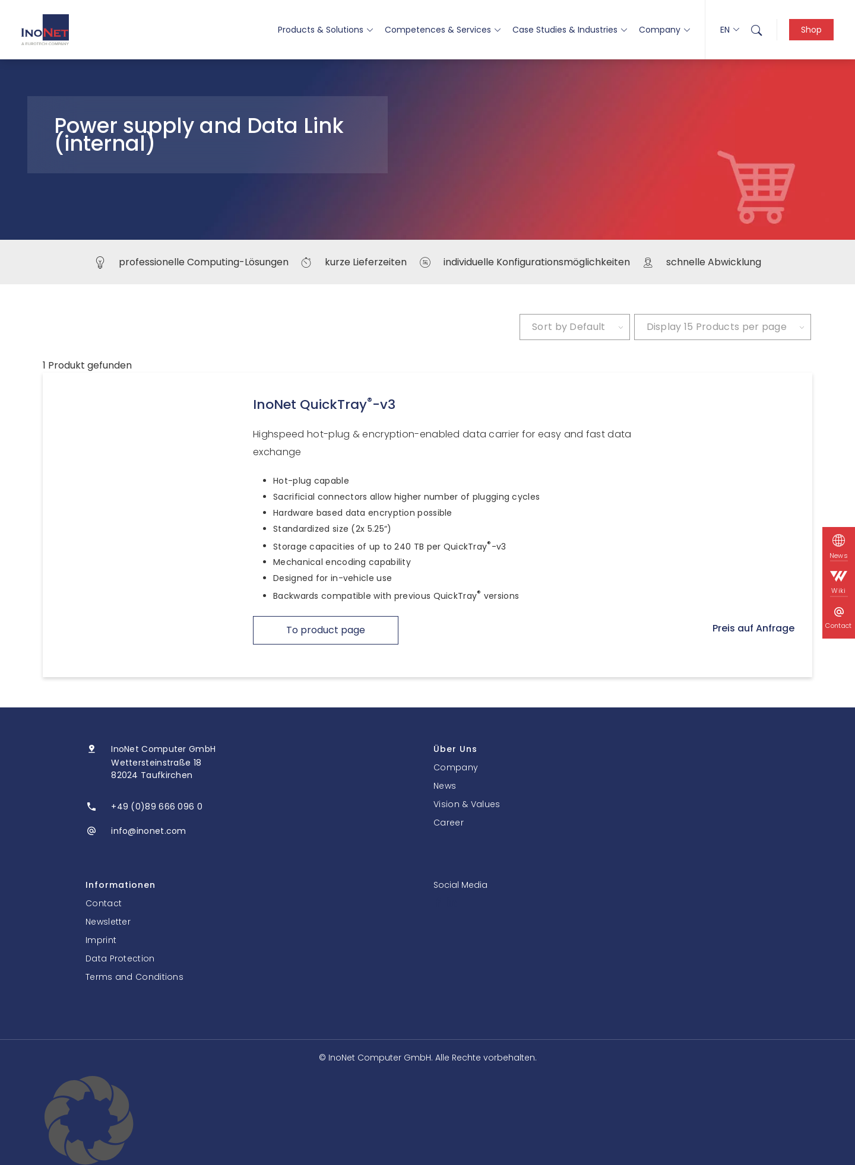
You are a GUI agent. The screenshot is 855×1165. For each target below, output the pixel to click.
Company (664, 30)
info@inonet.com (148, 831)
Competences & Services (443, 30)
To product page (325, 630)
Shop (811, 30)
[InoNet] (45, 29)
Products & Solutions (325, 30)
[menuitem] (756, 29)
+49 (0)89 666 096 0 (156, 806)
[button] (427, 1120)
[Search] (756, 30)
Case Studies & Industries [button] (569, 30)
